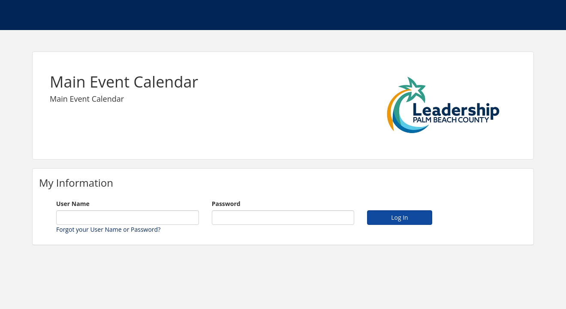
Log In (399, 217)
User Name (73, 204)
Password (226, 204)
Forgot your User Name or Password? (108, 229)
